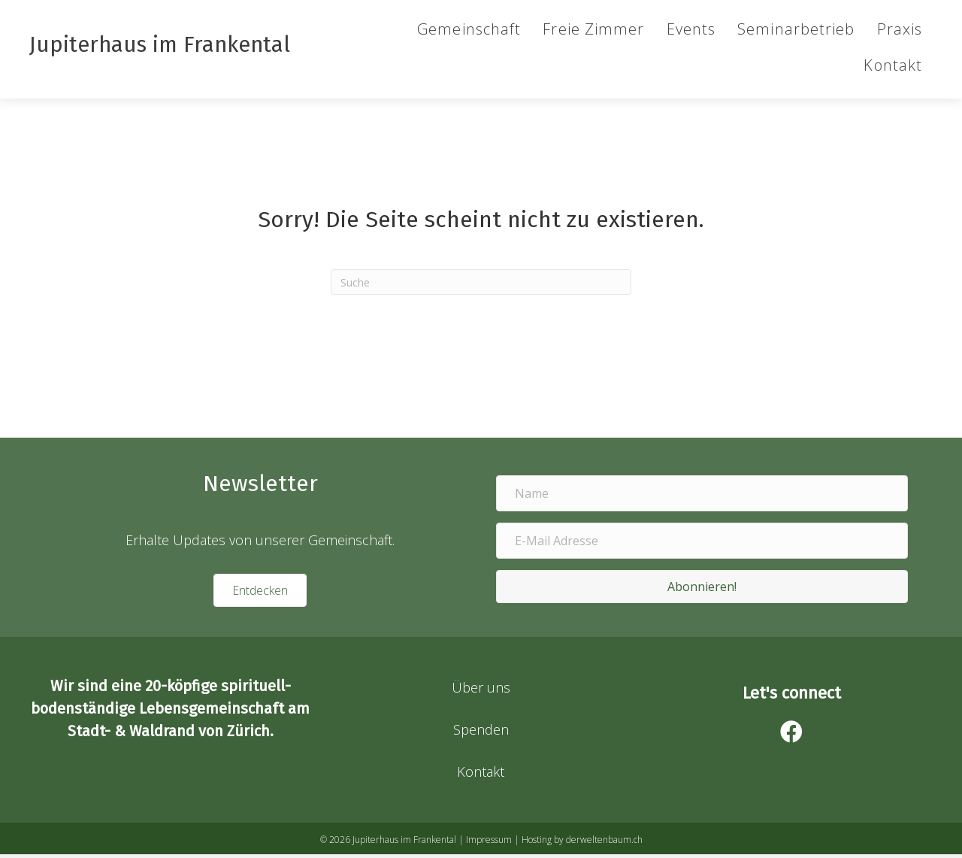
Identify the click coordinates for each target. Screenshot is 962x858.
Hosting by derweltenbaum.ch (582, 843)
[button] (702, 590)
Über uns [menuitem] (481, 691)
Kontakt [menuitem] (892, 69)
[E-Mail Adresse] (702, 544)
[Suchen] (481, 286)
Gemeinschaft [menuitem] (468, 33)
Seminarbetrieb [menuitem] (795, 33)
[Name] (702, 497)
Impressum (489, 843)
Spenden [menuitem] (481, 733)
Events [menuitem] (690, 33)
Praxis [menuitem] (898, 33)
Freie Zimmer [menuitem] (592, 33)
